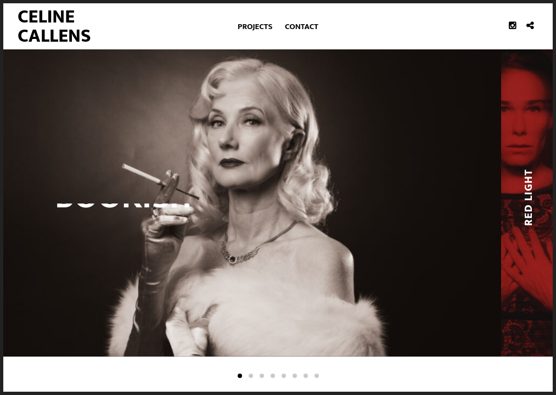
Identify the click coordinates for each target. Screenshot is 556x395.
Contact (301, 26)
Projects (255, 26)
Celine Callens (54, 26)
